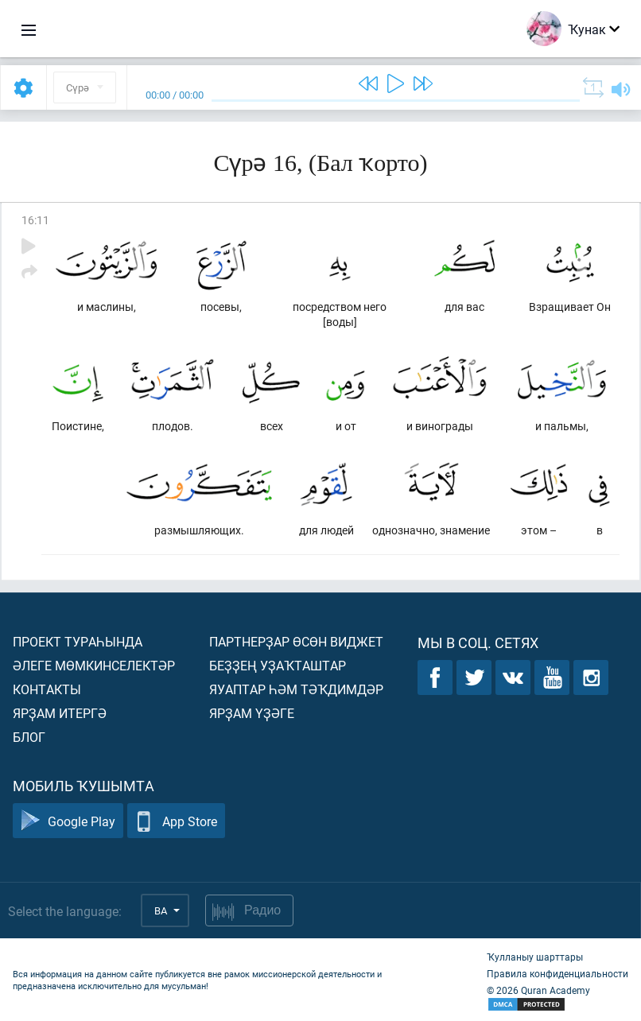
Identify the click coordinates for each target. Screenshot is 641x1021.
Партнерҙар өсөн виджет (296, 641)
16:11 (35, 219)
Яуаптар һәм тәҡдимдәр (296, 689)
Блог (29, 736)
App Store (176, 821)
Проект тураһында (77, 641)
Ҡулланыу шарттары (535, 956)
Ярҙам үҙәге (251, 713)
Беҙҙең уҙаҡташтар (277, 665)
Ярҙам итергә (60, 713)
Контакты (47, 689)
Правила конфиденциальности (557, 973)
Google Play (68, 821)
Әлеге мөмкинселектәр (94, 665)
